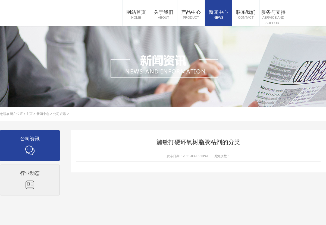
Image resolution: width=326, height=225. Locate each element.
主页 (29, 114)
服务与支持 (273, 17)
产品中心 (191, 14)
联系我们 (245, 14)
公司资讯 (59, 114)
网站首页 (136, 14)
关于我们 (163, 14)
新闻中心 (218, 14)
